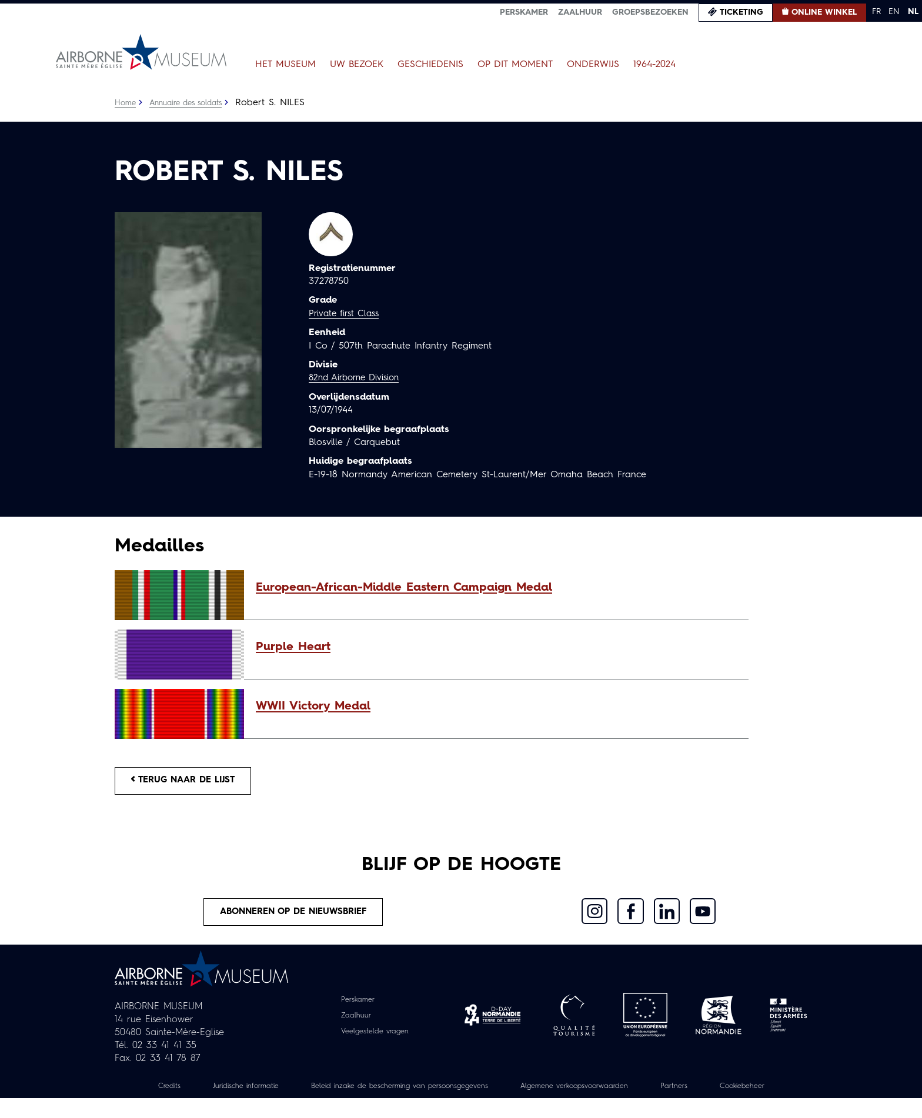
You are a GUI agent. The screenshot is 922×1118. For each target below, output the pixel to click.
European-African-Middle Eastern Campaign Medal (404, 588)
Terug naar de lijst (189, 782)
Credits (177, 1093)
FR (876, 12)
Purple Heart (293, 647)
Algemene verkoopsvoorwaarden (631, 1093)
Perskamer (524, 12)
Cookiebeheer (461, 1106)
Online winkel (824, 12)
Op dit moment (515, 64)
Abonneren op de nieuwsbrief (294, 917)
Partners (742, 1093)
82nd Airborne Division (358, 378)
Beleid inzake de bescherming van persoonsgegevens (434, 1093)
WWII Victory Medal (313, 706)
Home (126, 103)
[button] (496, 588)
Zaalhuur (580, 12)
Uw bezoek (356, 64)
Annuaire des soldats (191, 103)
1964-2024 (654, 64)
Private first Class (347, 314)
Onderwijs (593, 64)
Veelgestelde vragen (375, 1037)
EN (894, 12)
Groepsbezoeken (650, 12)
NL (913, 12)
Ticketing (741, 12)
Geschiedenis (430, 64)
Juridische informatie (260, 1093)
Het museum (285, 64)
